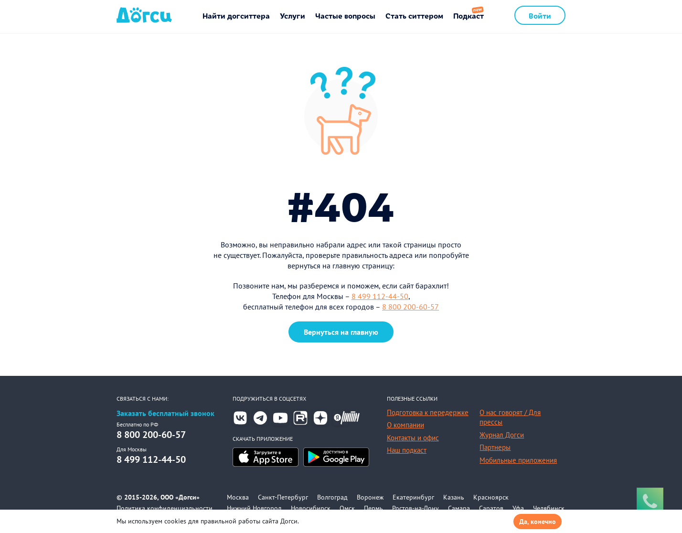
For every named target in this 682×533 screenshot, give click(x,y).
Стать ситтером (414, 15)
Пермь (373, 508)
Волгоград (332, 497)
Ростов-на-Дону (415, 508)
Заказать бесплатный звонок (165, 413)
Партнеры (495, 447)
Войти (540, 15)
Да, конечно (537, 521)
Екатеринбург (413, 497)
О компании (405, 424)
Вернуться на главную (341, 332)
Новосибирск (310, 508)
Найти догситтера (236, 15)
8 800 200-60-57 (410, 306)
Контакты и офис (413, 437)
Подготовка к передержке (428, 412)
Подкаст (468, 15)
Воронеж (370, 497)
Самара (459, 508)
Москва (238, 497)
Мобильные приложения (518, 460)
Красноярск (491, 497)
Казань (453, 497)
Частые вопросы (345, 15)
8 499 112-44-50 (380, 296)
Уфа (518, 508)
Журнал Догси (502, 434)
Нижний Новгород (254, 508)
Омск (347, 508)
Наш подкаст (406, 450)
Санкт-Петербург (283, 497)
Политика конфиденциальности (165, 508)
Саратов (491, 508)
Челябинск (549, 508)
